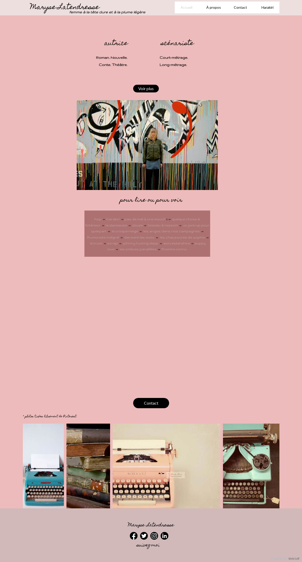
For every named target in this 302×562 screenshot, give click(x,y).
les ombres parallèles (138, 249)
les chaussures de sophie (182, 237)
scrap (113, 243)
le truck (97, 243)
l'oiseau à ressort (163, 225)
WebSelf (293, 559)
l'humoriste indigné (103, 237)
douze (137, 225)
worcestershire (176, 243)
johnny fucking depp (140, 243)
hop (97, 219)
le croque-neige (125, 231)
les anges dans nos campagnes (171, 231)
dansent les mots (139, 237)
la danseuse (116, 225)
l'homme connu (174, 249)
